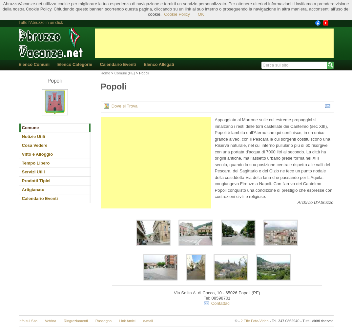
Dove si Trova (121, 106)
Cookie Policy (177, 14)
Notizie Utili (33, 136)
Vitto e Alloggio (37, 154)
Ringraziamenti (76, 321)
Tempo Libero (36, 163)
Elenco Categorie (74, 64)
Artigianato (33, 189)
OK (201, 14)
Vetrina (50, 321)
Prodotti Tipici (36, 180)
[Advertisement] (214, 43)
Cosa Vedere (35, 145)
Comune (30, 127)
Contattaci (217, 303)
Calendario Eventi (118, 64)
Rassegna (103, 321)
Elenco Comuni (34, 64)
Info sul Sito (28, 321)
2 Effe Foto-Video (254, 321)
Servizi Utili (33, 171)
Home (105, 73)
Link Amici (127, 321)
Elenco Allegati (159, 64)
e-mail (148, 321)
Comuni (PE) (124, 73)
